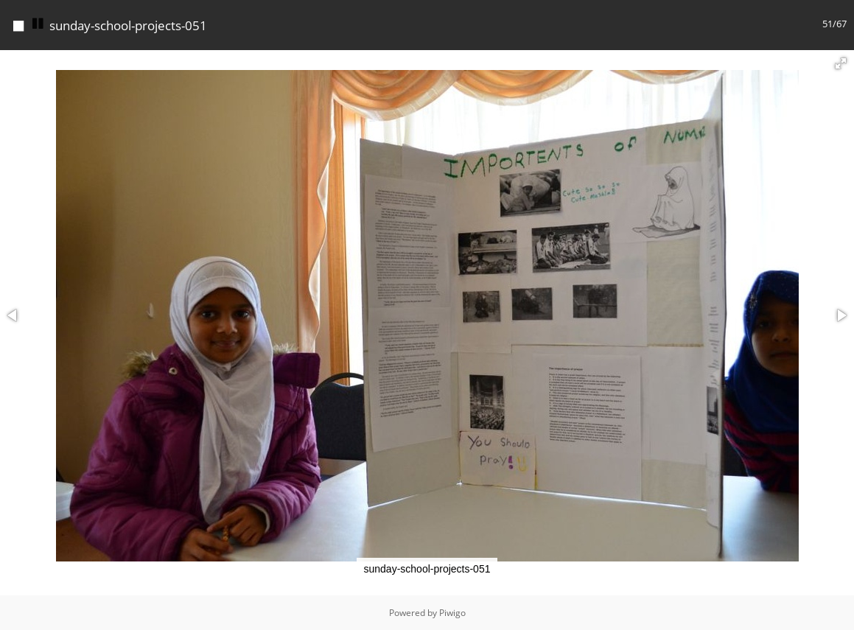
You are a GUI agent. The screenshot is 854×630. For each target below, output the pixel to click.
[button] (841, 63)
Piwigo (452, 612)
